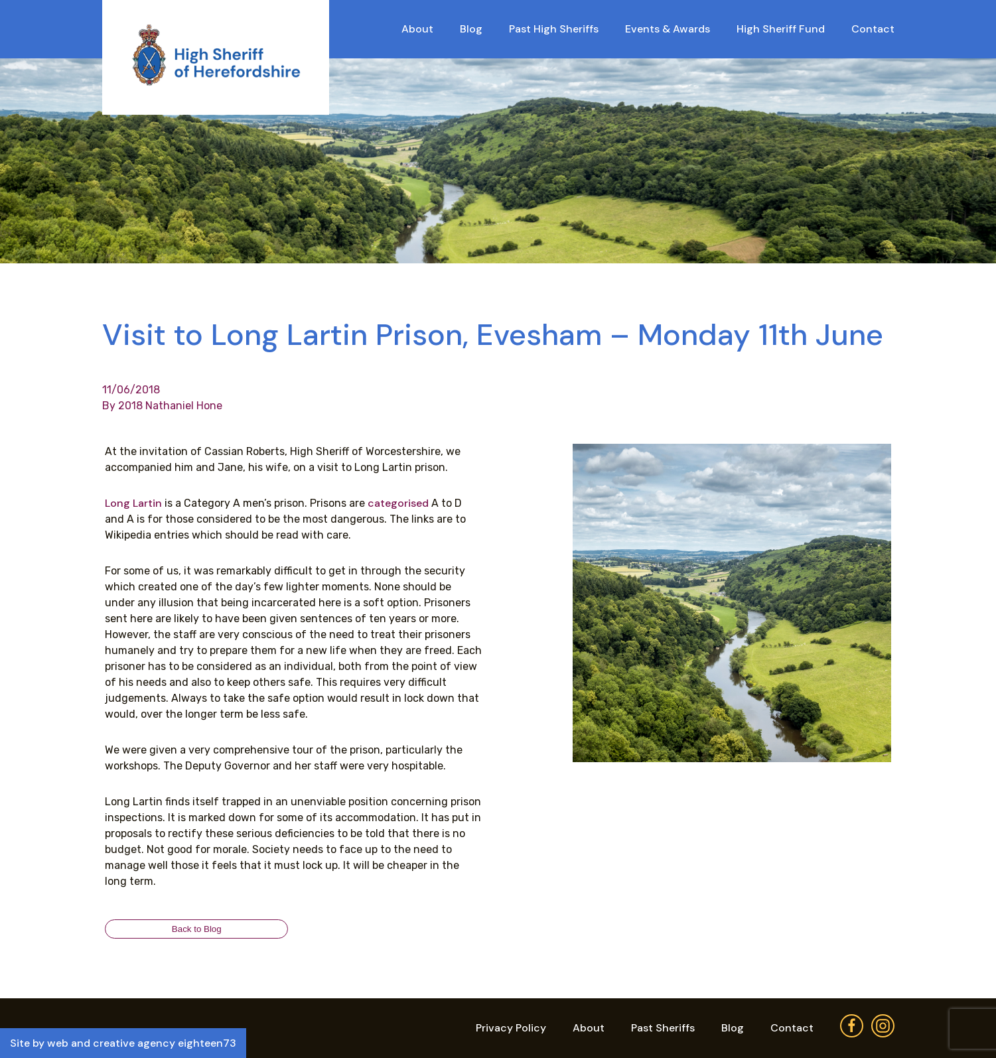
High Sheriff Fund (781, 29)
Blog (471, 29)
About (417, 29)
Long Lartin (133, 503)
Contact (872, 29)
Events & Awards (667, 29)
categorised (398, 503)
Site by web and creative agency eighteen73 (123, 1043)
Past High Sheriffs (554, 29)
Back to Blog (197, 929)
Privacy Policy (511, 1028)
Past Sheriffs (663, 1028)
